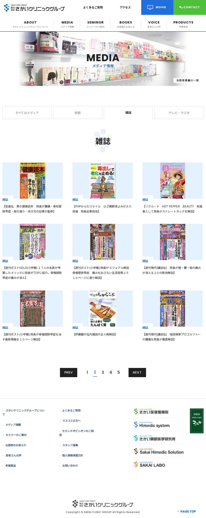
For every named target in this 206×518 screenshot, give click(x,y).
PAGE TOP (188, 507)
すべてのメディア (27, 112)
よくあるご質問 (93, 7)
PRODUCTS (183, 24)
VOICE (154, 24)
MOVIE (161, 7)
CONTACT (191, 7)
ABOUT (30, 24)
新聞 (78, 112)
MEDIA (67, 24)
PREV (68, 372)
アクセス (125, 7)
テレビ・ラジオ (179, 112)
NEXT (137, 372)
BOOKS (126, 24)
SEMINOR (95, 24)
